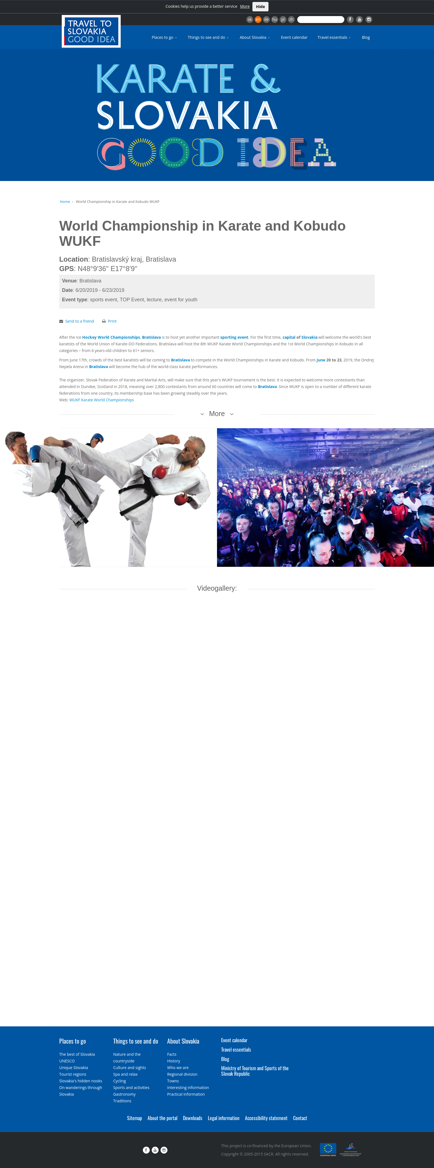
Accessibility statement (266, 1117)
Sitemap (134, 1117)
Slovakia (309, 337)
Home (65, 201)
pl (283, 19)
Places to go (165, 37)
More (245, 6)
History (173, 1061)
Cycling (119, 1080)
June (321, 360)
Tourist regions (72, 1074)
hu (274, 19)
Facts (171, 1054)
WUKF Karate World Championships (101, 399)
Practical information (186, 1094)
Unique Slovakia (73, 1067)
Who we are (177, 1067)
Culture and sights (129, 1067)
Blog (366, 37)
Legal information (223, 1117)
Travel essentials (334, 37)
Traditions (122, 1100)
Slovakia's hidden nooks (80, 1080)
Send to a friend (79, 321)
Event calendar (294, 37)
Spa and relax (125, 1074)
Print (112, 321)
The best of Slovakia (77, 1054)
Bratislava (151, 337)
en (258, 19)
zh (291, 19)
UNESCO (67, 1061)
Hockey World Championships (111, 337)
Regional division (182, 1074)
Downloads (192, 1117)
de (266, 19)
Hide (260, 6)
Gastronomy (124, 1094)
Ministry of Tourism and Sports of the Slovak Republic (255, 1070)
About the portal (162, 1117)
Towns (173, 1080)
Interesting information (188, 1087)
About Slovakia (255, 37)
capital (289, 337)
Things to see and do (209, 37)
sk (250, 19)
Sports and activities (131, 1087)
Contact (300, 1117)
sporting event (234, 337)
